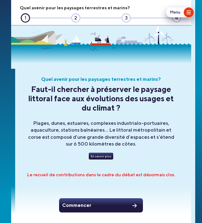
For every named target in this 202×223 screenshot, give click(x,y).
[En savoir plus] (101, 156)
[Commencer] (101, 205)
